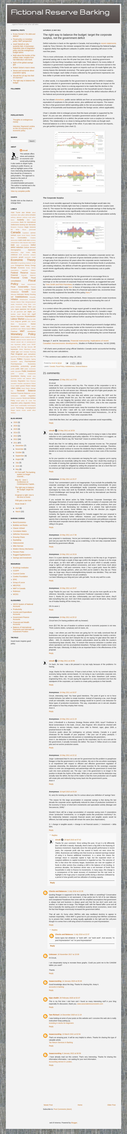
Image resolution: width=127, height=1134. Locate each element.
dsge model (25, 252)
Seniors (13, 398)
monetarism (31, 331)
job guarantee (18, 311)
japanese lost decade (28, 309)
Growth (25, 292)
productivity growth (28, 366)
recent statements (108, 43)
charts (19, 235)
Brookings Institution (21, 568)
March (18, 512)
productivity (15, 366)
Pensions (23, 356)
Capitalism (25, 233)
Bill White (15, 229)
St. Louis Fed (31, 400)
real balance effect (29, 378)
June (18, 466)
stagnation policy (17, 403)
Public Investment (29, 371)
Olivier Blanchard (25, 349)
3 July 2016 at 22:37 (81, 934)
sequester (19, 398)
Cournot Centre (19, 574)
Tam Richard (54, 1015)
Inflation (14, 299)
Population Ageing (30, 359)
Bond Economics (19, 522)
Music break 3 (20, 504)
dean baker (32, 242)
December (20, 446)
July (17, 463)
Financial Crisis (19, 278)
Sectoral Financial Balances (21, 393)
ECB (20, 255)
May (17, 469)
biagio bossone (30, 227)
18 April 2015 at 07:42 (72, 840)
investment (19, 304)
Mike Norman (18, 546)
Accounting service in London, (60, 1062)
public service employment (23, 373)
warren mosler (21, 410)
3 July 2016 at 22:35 (75, 891)
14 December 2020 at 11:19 (71, 1015)
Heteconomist (18, 543)
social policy (20, 400)
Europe (13, 268)
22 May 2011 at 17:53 (68, 380)
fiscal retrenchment (28, 284)
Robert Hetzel (31, 386)
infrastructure (24, 299)
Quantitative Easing (18, 376)
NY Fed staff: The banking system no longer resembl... (25, 474)
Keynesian (20, 316)
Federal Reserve (19, 273)
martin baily (25, 326)
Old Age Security (27, 347)
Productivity (17, 609)
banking (22, 225)
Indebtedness (70, 366)
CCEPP (16, 571)
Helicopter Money (23, 294)
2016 (16, 426)
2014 (16, 433)
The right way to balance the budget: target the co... (24, 489)
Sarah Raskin (25, 388)
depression (32, 250)
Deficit (33, 245)
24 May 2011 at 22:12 (68, 755)
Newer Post (48, 1105)
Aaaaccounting (55, 981)
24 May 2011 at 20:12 (68, 617)
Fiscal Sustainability (19, 287)
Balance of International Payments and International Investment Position (23, 629)
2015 (16, 429)
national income (21, 339)
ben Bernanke (31, 225)
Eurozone (21, 268)
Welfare (13, 413)
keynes (13, 316)
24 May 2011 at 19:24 (68, 554)
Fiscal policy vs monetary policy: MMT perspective (22, 40)
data (21, 242)
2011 (16, 443)
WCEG (15, 594)
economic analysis (29, 255)
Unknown (53, 954)
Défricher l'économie (21, 534)
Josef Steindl (21, 314)
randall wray (31, 376)
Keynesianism (30, 316)
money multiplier (25, 337)
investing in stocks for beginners (61, 1023)
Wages (13, 410)
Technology (20, 408)
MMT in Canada (19, 588)
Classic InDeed (19, 528)
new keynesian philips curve (20, 344)
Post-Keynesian (30, 361)
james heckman (16, 307)
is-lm (34, 304)
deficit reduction (17, 247)
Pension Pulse (18, 552)
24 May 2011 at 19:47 (68, 588)
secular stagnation (28, 396)
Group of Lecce (19, 582)
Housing (33, 294)
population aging (17, 361)
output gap (15, 352)
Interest (13, 302)
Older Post (111, 1105)
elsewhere (59, 100)
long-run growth (21, 321)
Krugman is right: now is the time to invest (24, 496)
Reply (51, 423)
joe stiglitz (28, 312)
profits (13, 369)
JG (12, 311)
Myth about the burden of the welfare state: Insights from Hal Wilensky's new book (24, 57)
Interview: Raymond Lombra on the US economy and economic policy (24, 128)
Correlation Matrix (20, 531)
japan (17, 309)
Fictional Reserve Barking (60, 12)
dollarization (14, 252)
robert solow (16, 388)
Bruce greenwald (29, 229)
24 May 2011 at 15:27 (68, 479)
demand (33, 247)
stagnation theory (29, 403)
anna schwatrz (30, 215)
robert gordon (20, 386)
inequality (33, 297)
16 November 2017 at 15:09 (68, 954)
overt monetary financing (27, 352)
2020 (16, 422)
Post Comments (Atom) (63, 1109)
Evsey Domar (31, 268)
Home (80, 1105)
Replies (54, 835)
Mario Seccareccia (18, 324)
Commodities (22, 238)
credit (20, 240)
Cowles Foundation (20, 576)
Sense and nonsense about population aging (23, 72)
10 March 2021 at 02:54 (71, 1034)
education (14, 263)
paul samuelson (30, 354)
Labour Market (17, 319)
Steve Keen (14, 405)
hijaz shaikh (54, 998)
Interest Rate (20, 302)
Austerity (20, 220)
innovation (32, 299)
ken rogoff (32, 314)
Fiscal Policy (60, 366)
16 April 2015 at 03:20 (68, 792)
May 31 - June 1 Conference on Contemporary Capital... (25, 482)
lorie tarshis (32, 321)
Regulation (21, 381)
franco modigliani (24, 289)
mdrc (19, 329)
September (20, 456)
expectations (15, 270)
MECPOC (17, 585)
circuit (51, 431)
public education (16, 371)
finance (33, 273)
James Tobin (27, 307)
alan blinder (26, 212)
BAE (28, 220)
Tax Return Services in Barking (61, 1042)
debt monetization (22, 245)
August (18, 459)
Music (13, 339)
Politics (19, 359)
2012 (16, 439)
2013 (16, 436)
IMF (12, 297)
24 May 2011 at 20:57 (68, 692)
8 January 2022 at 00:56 (71, 1053)
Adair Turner (15, 212)
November (20, 449)
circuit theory (26, 235)
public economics (30, 369)
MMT (22, 331)
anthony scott (26, 217)
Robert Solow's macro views (24, 68)
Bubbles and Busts (20, 525)
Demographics (16, 250)
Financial (14, 275)
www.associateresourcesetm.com (90, 1004)
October (19, 452)
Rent (27, 381)
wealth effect (31, 410)
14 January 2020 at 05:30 (72, 981)
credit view (26, 240)
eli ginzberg (21, 263)
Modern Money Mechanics (23, 549)
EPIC (15, 579)
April (17, 508)
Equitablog (17, 540)
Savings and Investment (22, 558)
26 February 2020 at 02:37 (70, 998)
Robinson (16, 591)
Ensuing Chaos (19, 537)
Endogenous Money (22, 265)
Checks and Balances (58, 891)
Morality (33, 337)
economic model (30, 257)
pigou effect (29, 356)
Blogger (74, 1123)
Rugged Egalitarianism (22, 555)
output (34, 349)
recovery (14, 381)
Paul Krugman (17, 354)
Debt (13, 245)
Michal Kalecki (26, 329)
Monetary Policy (23, 334)
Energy (33, 265)
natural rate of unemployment (26, 342)
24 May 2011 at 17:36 (68, 535)
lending (27, 319)
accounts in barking (56, 987)
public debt (20, 369)
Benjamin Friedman (17, 227)
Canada (52, 366)
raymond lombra (16, 378)
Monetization (15, 337)
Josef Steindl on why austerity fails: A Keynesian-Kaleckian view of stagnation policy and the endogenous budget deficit (24, 48)
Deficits (26, 247)
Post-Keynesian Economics (23, 364)
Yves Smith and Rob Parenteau (59, 284)
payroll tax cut (15, 356)
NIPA (18, 347)
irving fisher (28, 304)
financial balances (28, 275)
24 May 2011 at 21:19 (68, 719)
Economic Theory (23, 259)
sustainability (23, 405)
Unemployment (30, 408)
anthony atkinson (16, 217)
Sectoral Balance (81, 366)
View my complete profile (20, 191)
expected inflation (29, 270)
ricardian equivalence (24, 383)
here (70, 287)
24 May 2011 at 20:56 (66, 661)
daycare (25, 242)
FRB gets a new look (23, 500)
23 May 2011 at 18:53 (66, 431)
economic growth (17, 257)
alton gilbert (21, 215)
